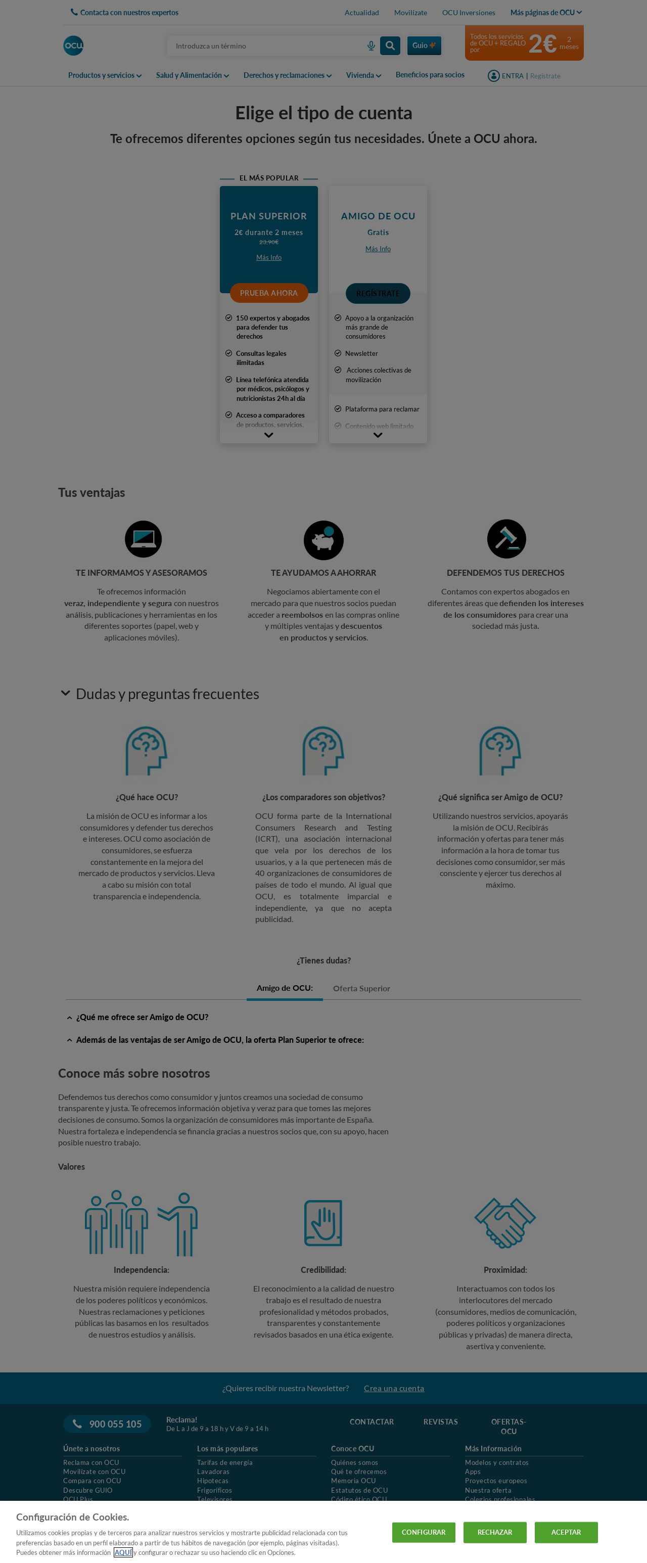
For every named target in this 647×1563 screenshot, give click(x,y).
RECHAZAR (495, 1532)
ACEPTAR (566, 1532)
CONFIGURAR (423, 1532)
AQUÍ (123, 1552)
